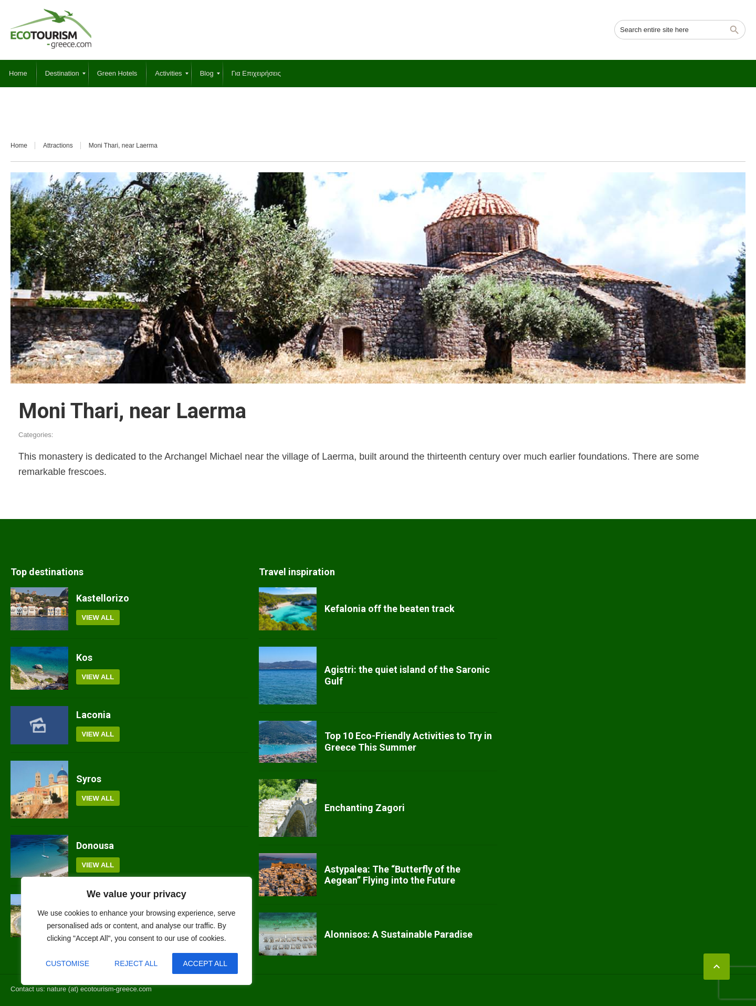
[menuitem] (18, 73)
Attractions (58, 145)
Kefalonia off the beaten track (389, 608)
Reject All (136, 963)
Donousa (95, 845)
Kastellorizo (102, 598)
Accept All (205, 963)
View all (98, 617)
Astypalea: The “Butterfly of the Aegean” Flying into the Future (392, 875)
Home (18, 145)
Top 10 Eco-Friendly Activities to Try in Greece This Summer (408, 741)
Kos (84, 657)
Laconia (93, 714)
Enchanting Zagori (364, 807)
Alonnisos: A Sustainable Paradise (398, 934)
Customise (67, 963)
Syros (88, 778)
